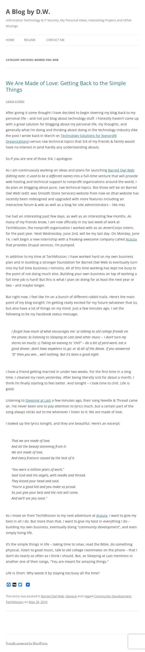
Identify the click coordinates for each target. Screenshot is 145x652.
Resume (30, 40)
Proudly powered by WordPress (27, 643)
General (71, 596)
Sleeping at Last (38, 400)
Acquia (131, 239)
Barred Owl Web (121, 170)
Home (10, 40)
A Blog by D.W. (28, 11)
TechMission (15, 602)
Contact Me (55, 40)
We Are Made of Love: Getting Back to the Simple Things (66, 86)
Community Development (112, 596)
